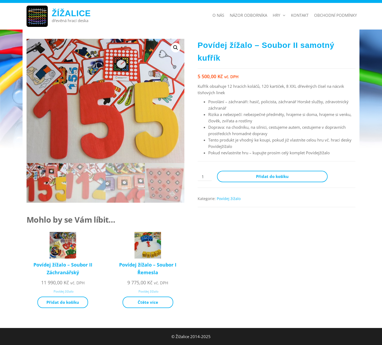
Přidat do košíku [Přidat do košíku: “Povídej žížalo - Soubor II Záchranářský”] (62, 302)
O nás (218, 15)
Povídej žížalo (229, 198)
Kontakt (300, 15)
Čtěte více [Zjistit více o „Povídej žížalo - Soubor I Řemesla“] (148, 302)
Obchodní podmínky (335, 15)
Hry (276, 15)
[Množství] (205, 177)
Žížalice (71, 13)
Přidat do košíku (272, 176)
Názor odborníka (248, 15)
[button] (175, 47)
